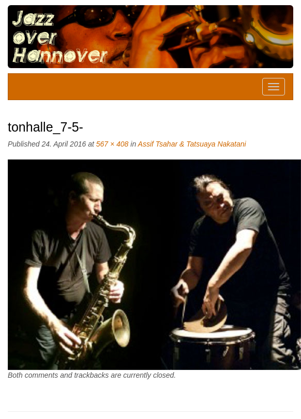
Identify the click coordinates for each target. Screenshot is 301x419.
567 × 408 (112, 144)
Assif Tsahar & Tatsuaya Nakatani (192, 144)
